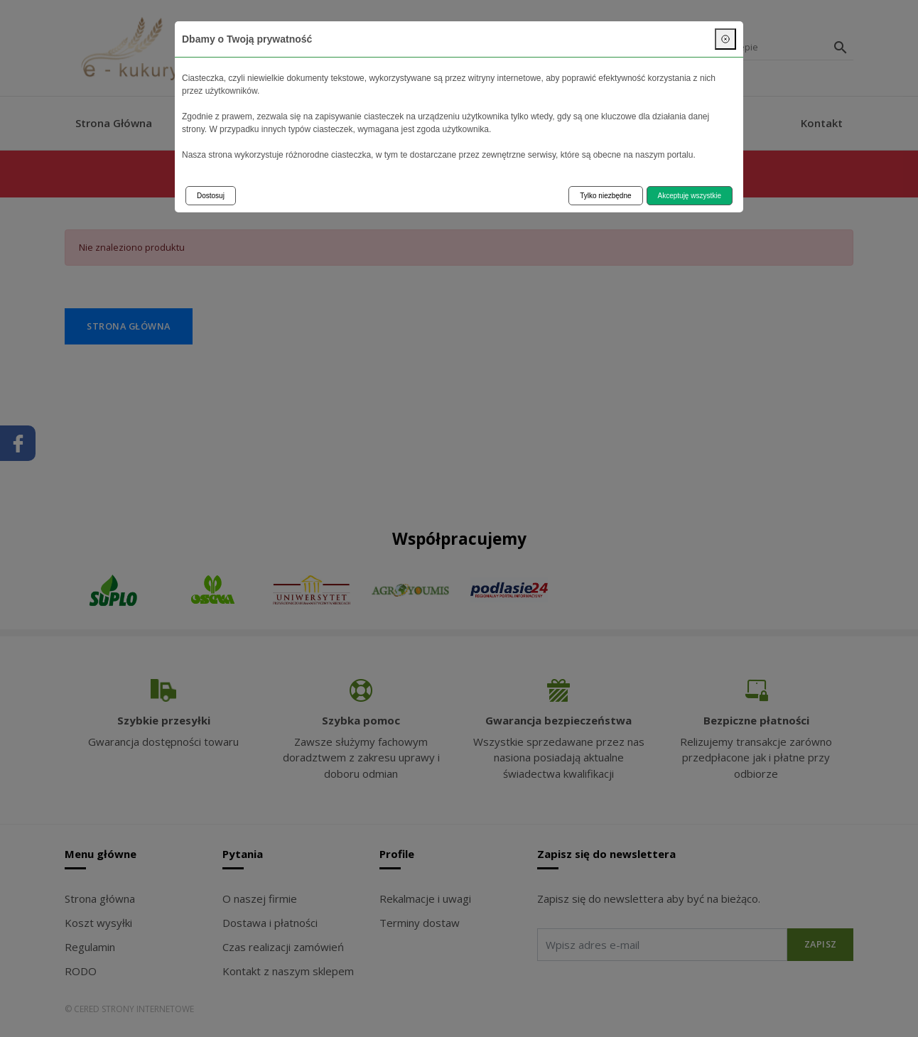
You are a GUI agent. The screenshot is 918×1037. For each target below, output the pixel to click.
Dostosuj (211, 196)
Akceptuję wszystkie (689, 196)
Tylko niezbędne (605, 196)
